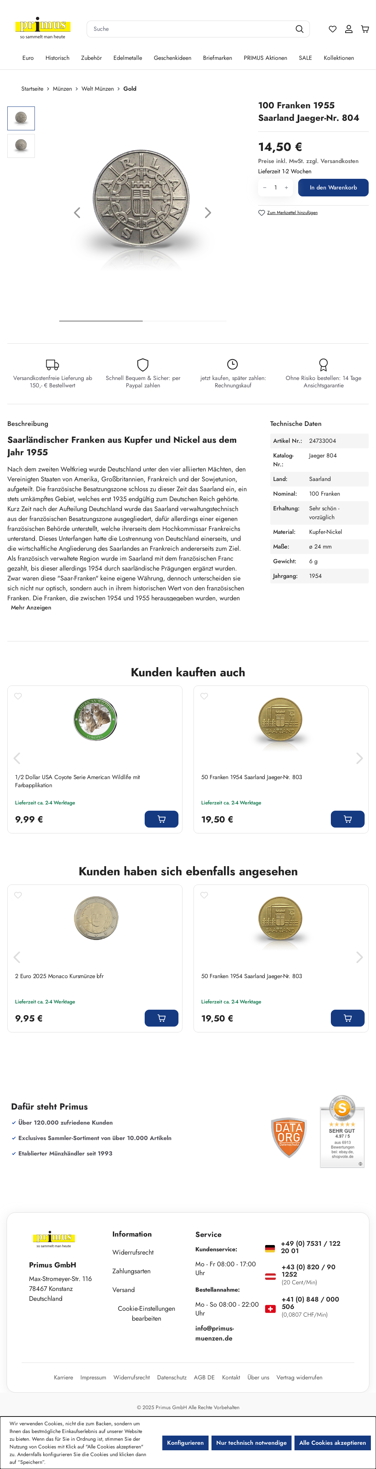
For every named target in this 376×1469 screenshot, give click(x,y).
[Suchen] (300, 29)
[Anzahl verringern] (264, 187)
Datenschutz (172, 1377)
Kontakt (231, 1377)
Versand (123, 1290)
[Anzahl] (276, 187)
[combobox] (189, 29)
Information (132, 1234)
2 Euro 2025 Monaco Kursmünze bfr (59, 976)
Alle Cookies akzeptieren (332, 1443)
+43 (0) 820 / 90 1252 (309, 1270)
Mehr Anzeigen (31, 607)
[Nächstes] (208, 215)
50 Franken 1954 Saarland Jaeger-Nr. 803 (251, 777)
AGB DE (204, 1377)
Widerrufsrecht (132, 1252)
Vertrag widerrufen (299, 1377)
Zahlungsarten (131, 1271)
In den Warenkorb (333, 187)
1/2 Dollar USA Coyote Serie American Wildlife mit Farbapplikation (77, 781)
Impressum (93, 1377)
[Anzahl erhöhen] (286, 187)
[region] (129, 214)
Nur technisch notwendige (251, 1443)
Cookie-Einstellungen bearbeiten (146, 1313)
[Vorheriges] (77, 215)
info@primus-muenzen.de (214, 1333)
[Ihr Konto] (349, 29)
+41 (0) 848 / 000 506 (310, 1303)
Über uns (258, 1377)
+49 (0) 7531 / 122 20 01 (310, 1247)
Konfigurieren (185, 1443)
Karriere (63, 1377)
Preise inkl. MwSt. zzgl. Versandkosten (308, 161)
